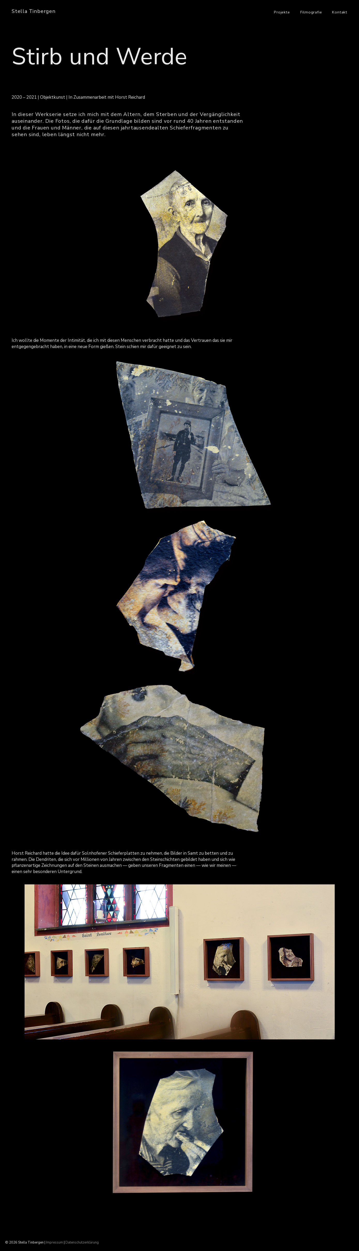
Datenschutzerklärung (82, 1242)
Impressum (54, 1242)
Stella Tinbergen (34, 11)
